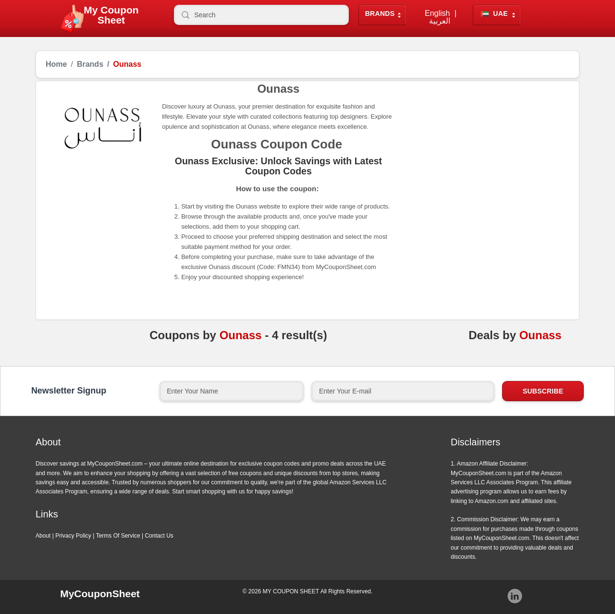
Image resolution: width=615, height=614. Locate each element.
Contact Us (159, 535)
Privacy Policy (73, 535)
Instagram (515, 596)
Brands (380, 13)
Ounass (241, 335)
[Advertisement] (482, 155)
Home (56, 64)
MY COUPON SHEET (291, 591)
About (43, 535)
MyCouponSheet (100, 594)
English (437, 13)
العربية (439, 21)
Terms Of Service (118, 535)
